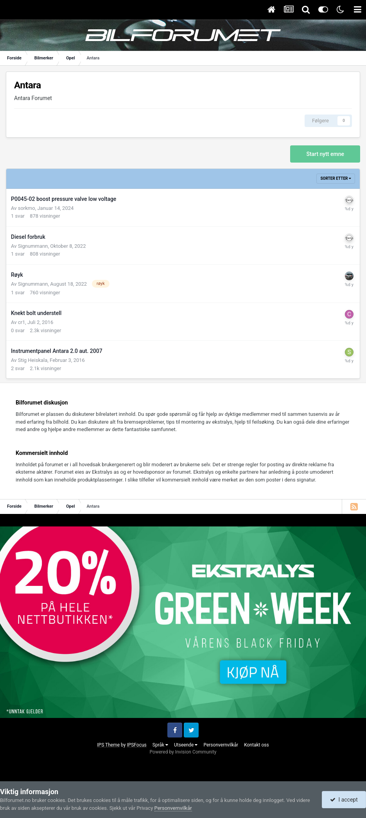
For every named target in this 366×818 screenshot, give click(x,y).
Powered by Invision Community (183, 752)
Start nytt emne (325, 154)
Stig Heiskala (33, 360)
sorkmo (26, 208)
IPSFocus (136, 745)
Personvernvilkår (220, 745)
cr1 (21, 322)
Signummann (33, 246)
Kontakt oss (256, 745)
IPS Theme (108, 745)
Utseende (185, 745)
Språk (160, 745)
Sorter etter (335, 178)
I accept (343, 800)
